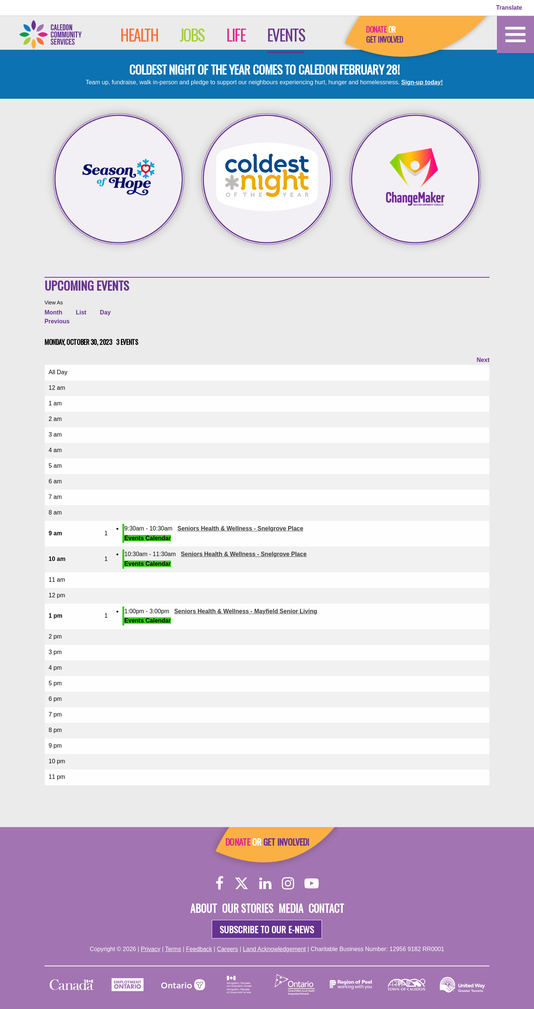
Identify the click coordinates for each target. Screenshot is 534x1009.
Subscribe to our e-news (267, 929)
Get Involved (384, 39)
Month (53, 312)
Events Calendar (147, 538)
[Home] (57, 34)
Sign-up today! (422, 82)
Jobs (191, 34)
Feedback (199, 949)
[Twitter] (241, 883)
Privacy (150, 949)
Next (483, 360)
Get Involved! (286, 841)
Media (290, 908)
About (203, 908)
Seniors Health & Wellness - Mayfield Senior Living (245, 611)
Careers (227, 949)
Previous (57, 321)
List (81, 312)
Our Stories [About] (247, 908)
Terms (173, 949)
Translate (509, 7)
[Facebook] (219, 883)
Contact (326, 908)
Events (286, 34)
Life (235, 34)
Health (139, 34)
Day (105, 312)
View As (53, 303)
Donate (376, 29)
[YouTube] (311, 883)
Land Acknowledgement (274, 949)
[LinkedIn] (265, 883)
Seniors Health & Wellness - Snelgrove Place (240, 528)
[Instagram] (288, 883)
